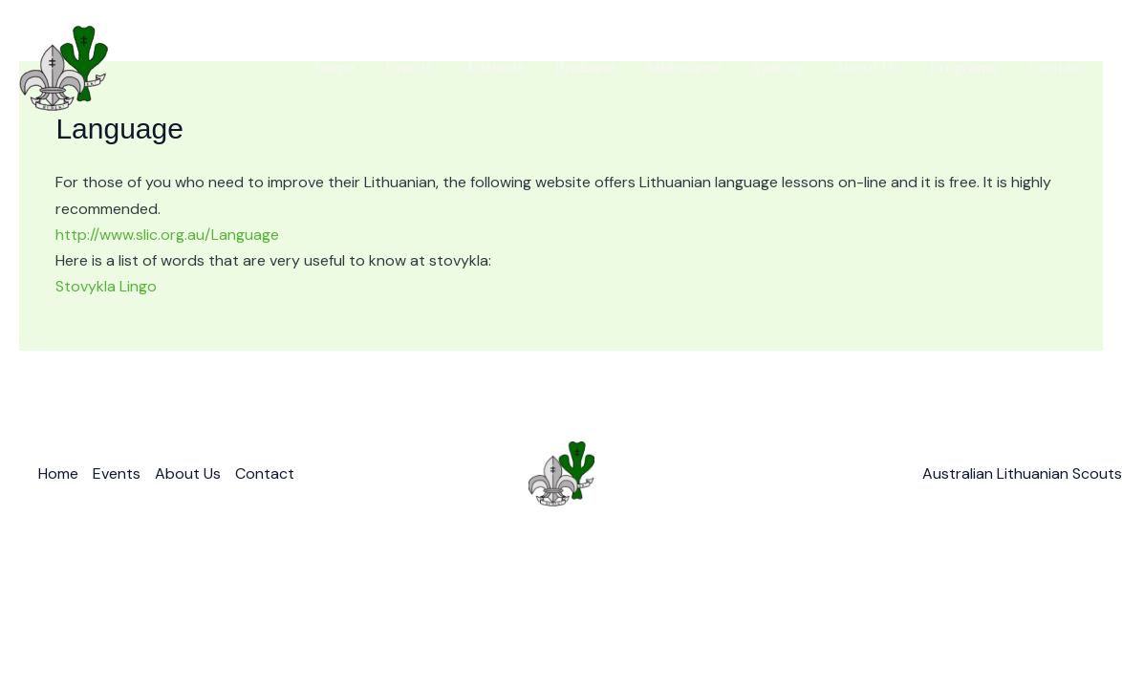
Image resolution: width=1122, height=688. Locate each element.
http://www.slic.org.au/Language (167, 235)
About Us (867, 67)
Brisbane (586, 67)
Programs (964, 67)
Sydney (778, 67)
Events (410, 67)
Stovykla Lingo (106, 286)
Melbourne (684, 67)
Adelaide (495, 67)
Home (335, 67)
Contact (1058, 67)
